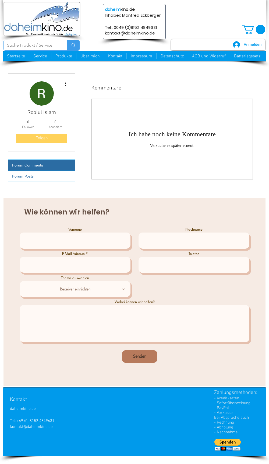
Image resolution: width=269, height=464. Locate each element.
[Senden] (139, 356)
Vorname (75, 229)
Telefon (194, 253)
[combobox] (75, 289)
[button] (253, 29)
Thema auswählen (75, 278)
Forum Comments (27, 165)
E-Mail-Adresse (73, 253)
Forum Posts (23, 176)
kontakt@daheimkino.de (31, 426)
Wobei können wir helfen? (135, 302)
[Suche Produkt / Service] (31, 45)
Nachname (194, 229)
